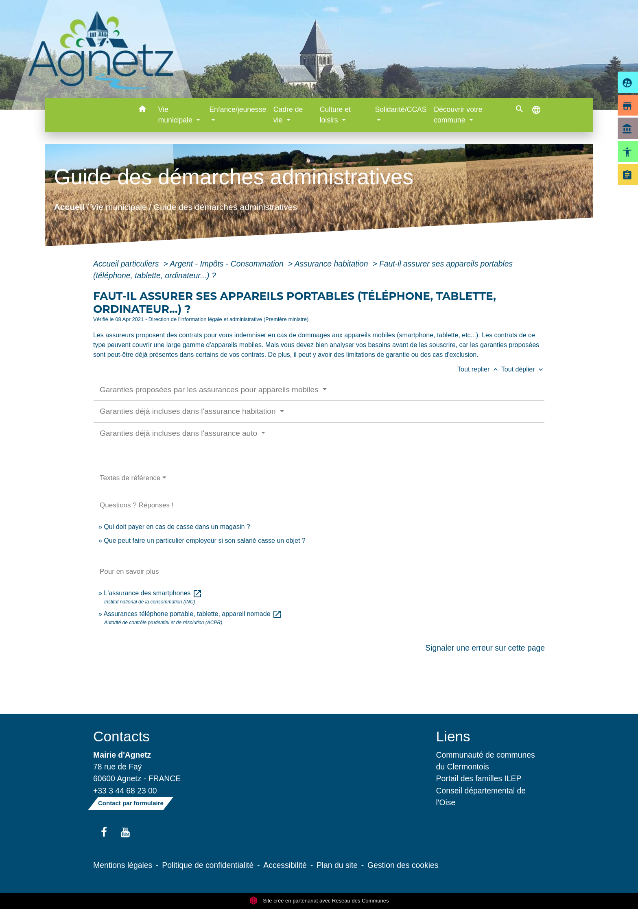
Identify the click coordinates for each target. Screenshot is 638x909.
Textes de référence (130, 478)
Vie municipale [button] (176, 114)
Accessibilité (285, 865)
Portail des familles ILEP (479, 778)
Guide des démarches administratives (225, 207)
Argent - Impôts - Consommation (228, 263)
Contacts (121, 736)
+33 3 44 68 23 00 (125, 790)
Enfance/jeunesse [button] (237, 109)
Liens (453, 736)
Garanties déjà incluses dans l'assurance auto (179, 433)
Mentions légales (122, 865)
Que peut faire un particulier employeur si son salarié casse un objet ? (204, 540)
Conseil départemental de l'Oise (481, 796)
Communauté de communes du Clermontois (485, 760)
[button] (143, 110)
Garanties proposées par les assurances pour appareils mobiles (210, 389)
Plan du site (337, 865)
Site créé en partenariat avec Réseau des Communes (319, 901)
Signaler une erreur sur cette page (485, 647)
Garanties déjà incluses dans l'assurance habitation (189, 411)
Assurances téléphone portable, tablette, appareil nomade (192, 613)
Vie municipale (119, 207)
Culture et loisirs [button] (335, 114)
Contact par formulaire (131, 803)
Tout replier (479, 369)
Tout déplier (523, 369)
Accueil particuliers (127, 263)
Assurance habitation (332, 263)
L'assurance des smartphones (153, 593)
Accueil (69, 207)
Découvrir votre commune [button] (458, 114)
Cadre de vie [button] (288, 114)
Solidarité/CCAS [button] (400, 109)
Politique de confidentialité (207, 865)
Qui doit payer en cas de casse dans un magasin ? (177, 526)
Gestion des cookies (402, 865)
